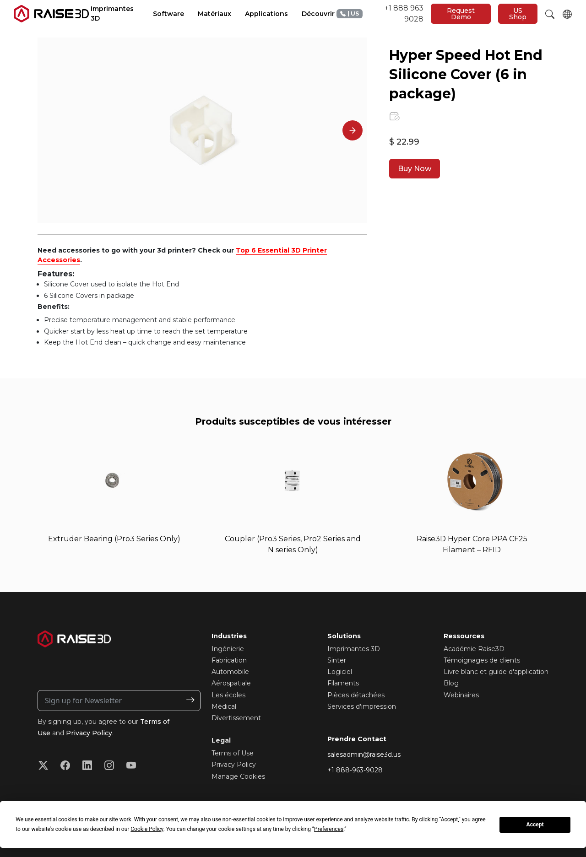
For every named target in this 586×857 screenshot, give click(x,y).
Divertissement (236, 718)
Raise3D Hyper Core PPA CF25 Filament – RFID (472, 544)
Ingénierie (228, 649)
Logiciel (339, 672)
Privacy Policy (89, 733)
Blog (451, 683)
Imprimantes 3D (353, 649)
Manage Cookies (238, 776)
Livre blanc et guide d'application (496, 672)
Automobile (230, 672)
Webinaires (461, 695)
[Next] (352, 130)
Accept (535, 824)
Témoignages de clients (482, 660)
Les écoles (228, 695)
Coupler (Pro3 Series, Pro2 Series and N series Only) (293, 544)
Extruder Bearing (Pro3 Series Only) (114, 538)
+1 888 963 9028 (379, 13)
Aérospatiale (231, 683)
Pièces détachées (356, 695)
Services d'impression (361, 706)
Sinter (336, 660)
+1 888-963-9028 (355, 770)
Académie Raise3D (474, 649)
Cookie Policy (146, 829)
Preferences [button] (328, 829)
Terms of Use (233, 753)
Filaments (343, 683)
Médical (224, 706)
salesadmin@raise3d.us (364, 754)
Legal (221, 740)
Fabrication (229, 660)
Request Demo (461, 13)
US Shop (517, 13)
